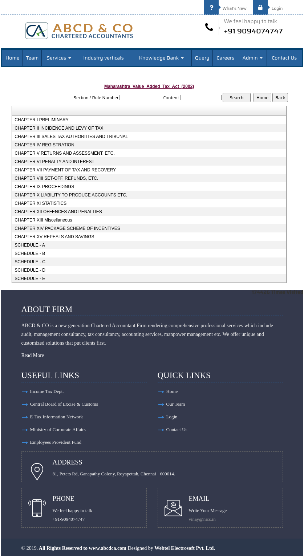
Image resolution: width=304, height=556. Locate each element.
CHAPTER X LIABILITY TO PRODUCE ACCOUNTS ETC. (71, 195)
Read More (32, 355)
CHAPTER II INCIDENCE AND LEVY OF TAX (59, 128)
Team (32, 58)
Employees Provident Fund (56, 442)
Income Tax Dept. (47, 391)
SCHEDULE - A (30, 245)
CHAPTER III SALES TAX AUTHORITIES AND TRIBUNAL (71, 136)
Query (202, 58)
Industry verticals (103, 58)
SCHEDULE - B (30, 253)
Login (268, 8)
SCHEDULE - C (30, 261)
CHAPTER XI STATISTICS (40, 203)
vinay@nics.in (202, 519)
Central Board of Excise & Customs (64, 404)
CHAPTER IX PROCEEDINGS (44, 186)
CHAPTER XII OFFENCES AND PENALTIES (58, 211)
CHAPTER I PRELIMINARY (41, 119)
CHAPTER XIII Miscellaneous (43, 220)
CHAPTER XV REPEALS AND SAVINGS (54, 236)
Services (58, 58)
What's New (225, 8)
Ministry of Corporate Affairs (58, 429)
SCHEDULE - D (30, 270)
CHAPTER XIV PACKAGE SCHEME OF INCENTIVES (67, 228)
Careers (225, 58)
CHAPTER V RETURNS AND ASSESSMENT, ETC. (64, 153)
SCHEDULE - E (30, 278)
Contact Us (284, 58)
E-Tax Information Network (56, 416)
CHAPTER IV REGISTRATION (44, 144)
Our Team (175, 404)
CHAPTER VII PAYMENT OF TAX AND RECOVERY (65, 170)
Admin (253, 58)
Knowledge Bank (161, 58)
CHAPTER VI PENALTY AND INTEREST (54, 161)
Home (12, 58)
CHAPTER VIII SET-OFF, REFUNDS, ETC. (56, 178)
